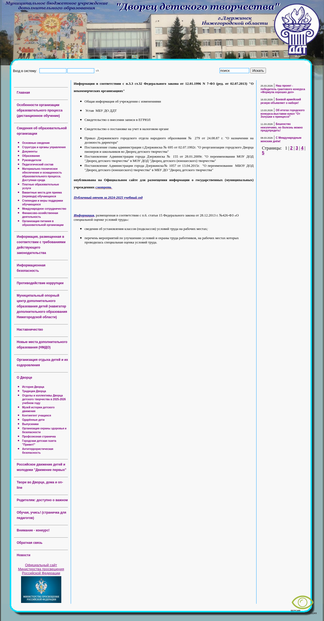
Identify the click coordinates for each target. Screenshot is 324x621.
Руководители (31, 160)
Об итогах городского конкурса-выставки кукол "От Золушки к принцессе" (283, 113)
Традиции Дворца (34, 391)
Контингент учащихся (36, 415)
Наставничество (30, 329)
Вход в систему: (26, 71)
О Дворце (24, 377)
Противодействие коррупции (40, 283)
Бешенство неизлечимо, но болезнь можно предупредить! (282, 127)
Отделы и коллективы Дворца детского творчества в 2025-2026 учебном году (44, 399)
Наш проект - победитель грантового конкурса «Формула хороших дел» (283, 89)
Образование (31, 155)
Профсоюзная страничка (39, 436)
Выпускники (30, 424)
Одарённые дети (33, 419)
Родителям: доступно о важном (42, 500)
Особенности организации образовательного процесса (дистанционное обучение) (39, 110)
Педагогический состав (37, 164)
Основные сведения (36, 142)
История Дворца (33, 386)
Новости (23, 555)
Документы (29, 151)
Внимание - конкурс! (33, 530)
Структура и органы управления (44, 147)
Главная (23, 92)
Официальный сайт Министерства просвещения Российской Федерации (41, 569)
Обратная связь (29, 543)
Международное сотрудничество (44, 208)
